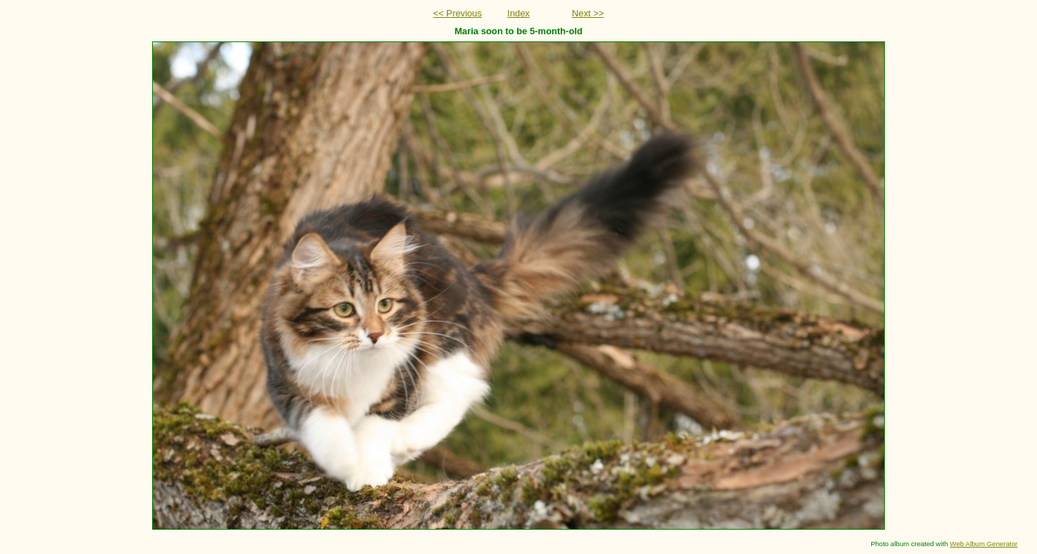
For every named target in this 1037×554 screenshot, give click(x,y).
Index (518, 13)
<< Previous (457, 13)
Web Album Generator (984, 544)
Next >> (588, 13)
